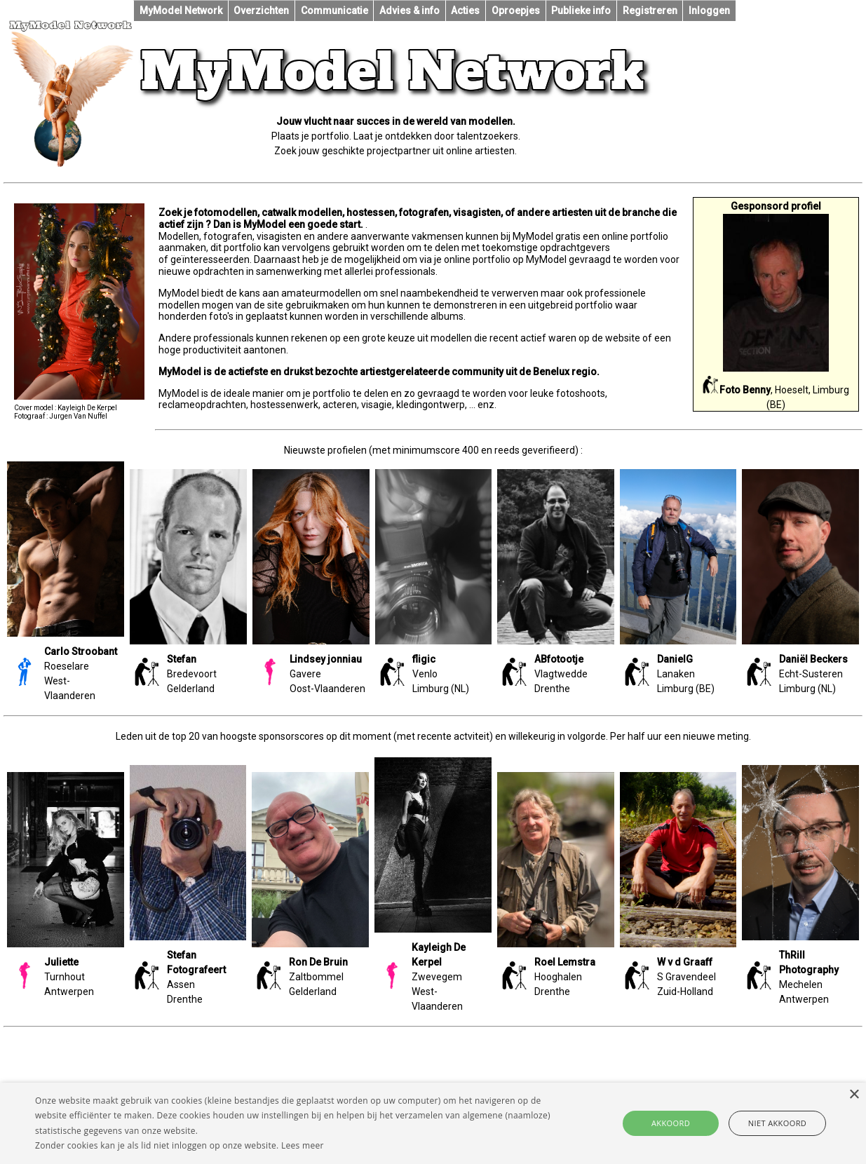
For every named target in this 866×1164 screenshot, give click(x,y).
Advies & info (409, 10)
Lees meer (302, 1145)
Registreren (650, 10)
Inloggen (709, 10)
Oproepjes (516, 10)
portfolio (333, 393)
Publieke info (581, 10)
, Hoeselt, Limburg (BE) (775, 386)
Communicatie (334, 10)
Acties (465, 10)
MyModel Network (181, 10)
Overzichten (261, 10)
